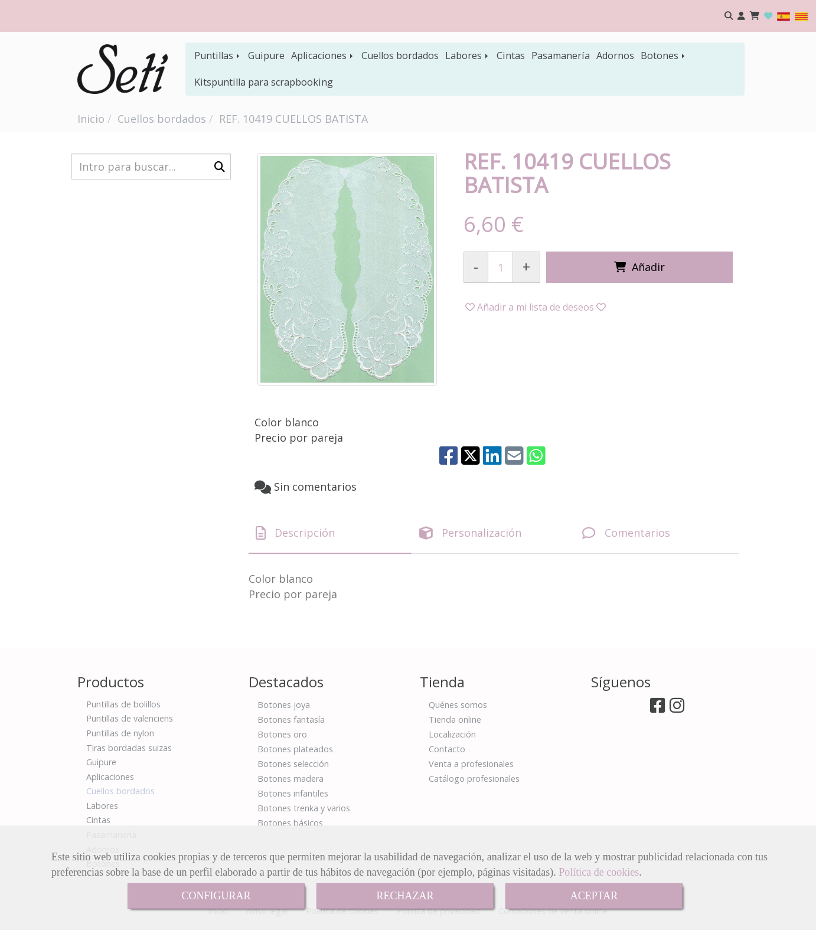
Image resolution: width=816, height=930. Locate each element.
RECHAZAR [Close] (404, 896)
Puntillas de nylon (120, 733)
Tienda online (455, 719)
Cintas (511, 55)
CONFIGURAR (215, 896)
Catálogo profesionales (474, 778)
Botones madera (290, 778)
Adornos (615, 55)
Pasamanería (560, 55)
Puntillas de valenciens (129, 718)
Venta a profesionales (471, 763)
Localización (452, 734)
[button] (741, 16)
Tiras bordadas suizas (129, 747)
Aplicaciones (323, 55)
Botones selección (293, 763)
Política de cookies (599, 872)
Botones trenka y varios (303, 808)
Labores (467, 55)
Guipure (266, 55)
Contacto (447, 749)
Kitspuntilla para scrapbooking (263, 82)
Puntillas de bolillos (123, 704)
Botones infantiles (292, 793)
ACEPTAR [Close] (594, 896)
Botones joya (283, 704)
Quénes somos (458, 704)
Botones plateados (295, 749)
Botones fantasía (291, 719)
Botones (664, 55)
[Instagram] (677, 708)
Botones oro (282, 734)
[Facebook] (657, 708)
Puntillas (217, 55)
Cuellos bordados (400, 55)
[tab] (330, 533)
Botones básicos (290, 822)
